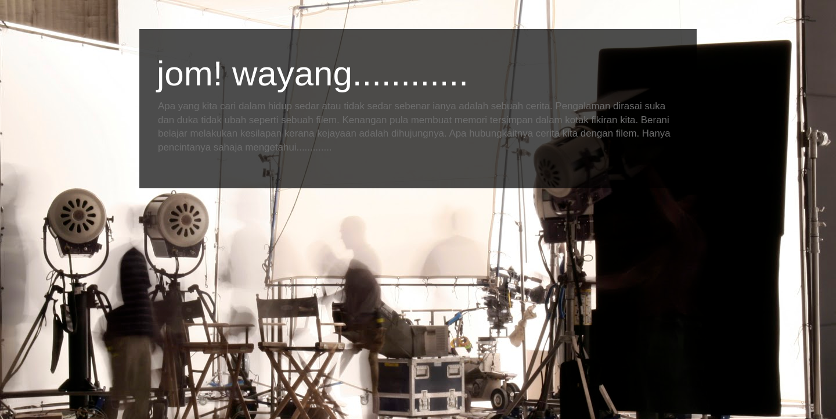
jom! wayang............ (313, 73)
